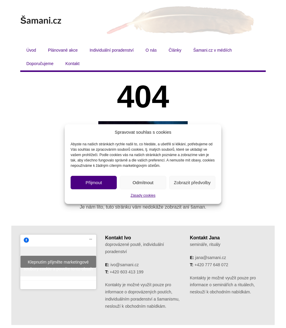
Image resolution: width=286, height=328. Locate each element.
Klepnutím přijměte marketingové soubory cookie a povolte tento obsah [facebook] (58, 264)
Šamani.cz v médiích (212, 50)
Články (175, 50)
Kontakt (72, 63)
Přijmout (94, 182)
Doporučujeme (39, 63)
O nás (151, 50)
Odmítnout (143, 182)
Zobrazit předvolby (192, 182)
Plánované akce (63, 50)
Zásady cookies (142, 196)
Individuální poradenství (112, 50)
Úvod (31, 50)
